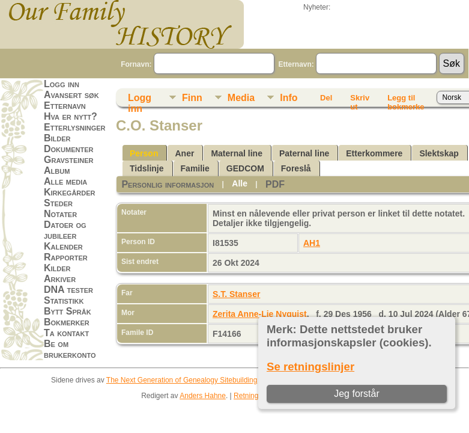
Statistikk (63, 300)
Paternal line (304, 153)
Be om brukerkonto (70, 349)
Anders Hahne (203, 396)
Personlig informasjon (167, 184)
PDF (275, 184)
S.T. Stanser (236, 294)
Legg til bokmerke (405, 99)
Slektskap (438, 153)
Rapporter (66, 257)
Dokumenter (68, 149)
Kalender (63, 246)
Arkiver (60, 279)
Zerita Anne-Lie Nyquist (260, 314)
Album (57, 170)
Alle (239, 183)
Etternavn (65, 105)
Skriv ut (359, 99)
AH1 (311, 243)
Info (288, 98)
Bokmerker (66, 322)
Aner (184, 153)
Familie (195, 168)
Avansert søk (71, 95)
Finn (192, 98)
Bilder (57, 138)
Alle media (65, 181)
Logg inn (61, 84)
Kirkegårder (69, 192)
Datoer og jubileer (65, 230)
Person (144, 153)
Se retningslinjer (310, 366)
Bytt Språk (67, 311)
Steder (58, 203)
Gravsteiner (69, 160)
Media (241, 98)
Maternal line (236, 153)
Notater (60, 214)
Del (326, 97)
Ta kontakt (66, 333)
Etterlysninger (75, 127)
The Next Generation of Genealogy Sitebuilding (182, 380)
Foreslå (296, 168)
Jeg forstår (357, 393)
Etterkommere (374, 153)
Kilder (57, 268)
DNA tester (68, 289)
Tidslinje (147, 168)
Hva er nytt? (70, 116)
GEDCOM (245, 168)
